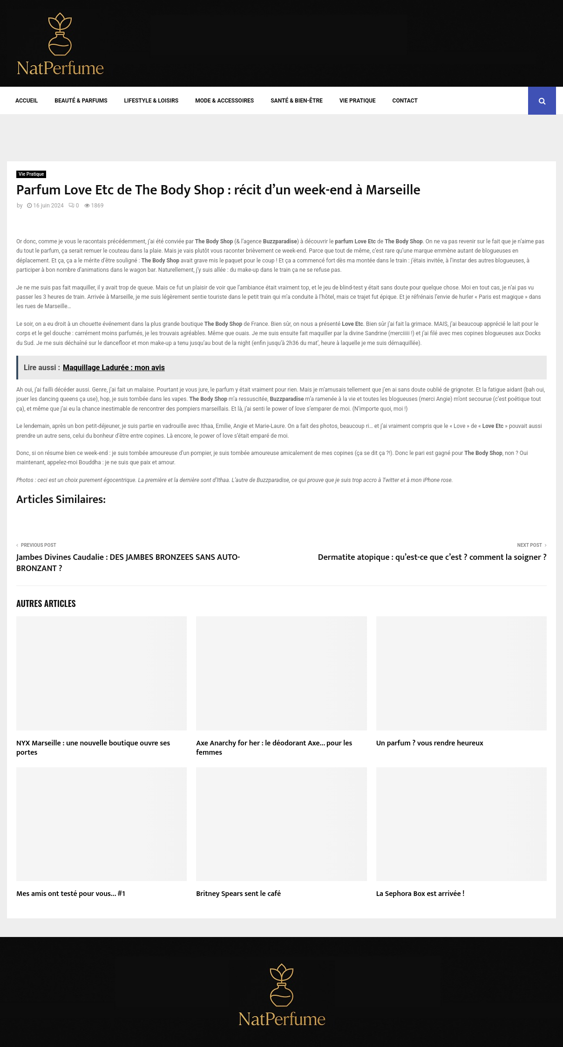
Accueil (26, 100)
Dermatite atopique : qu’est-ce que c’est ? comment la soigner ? (432, 558)
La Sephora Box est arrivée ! (420, 894)
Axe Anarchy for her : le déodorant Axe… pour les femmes (274, 748)
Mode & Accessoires (224, 100)
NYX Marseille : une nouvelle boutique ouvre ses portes (93, 748)
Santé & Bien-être (297, 100)
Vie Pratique (357, 100)
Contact (405, 100)
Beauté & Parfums (80, 100)
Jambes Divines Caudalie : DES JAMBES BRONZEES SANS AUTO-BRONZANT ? (128, 563)
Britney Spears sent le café (238, 894)
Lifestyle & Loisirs (151, 100)
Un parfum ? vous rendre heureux (429, 743)
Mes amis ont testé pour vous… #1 (70, 894)
